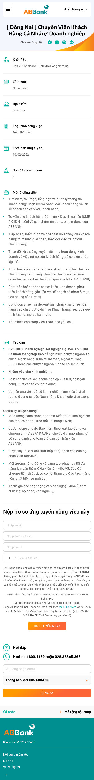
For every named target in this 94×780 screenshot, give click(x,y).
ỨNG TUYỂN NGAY (47, 626)
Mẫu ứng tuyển (67, 607)
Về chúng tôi (11, 767)
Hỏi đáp (14, 647)
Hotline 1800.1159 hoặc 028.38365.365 (41, 656)
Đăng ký (47, 693)
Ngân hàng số (74, 9)
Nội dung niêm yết (15, 754)
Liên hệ (8, 760)
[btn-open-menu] (8, 9)
